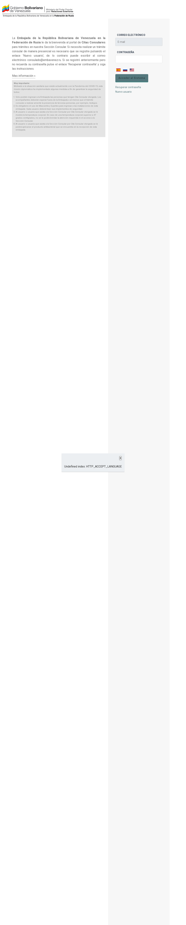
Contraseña (125, 52)
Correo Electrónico (131, 35)
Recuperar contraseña (128, 87)
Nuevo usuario (123, 91)
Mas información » (23, 75)
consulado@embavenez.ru (44, 60)
